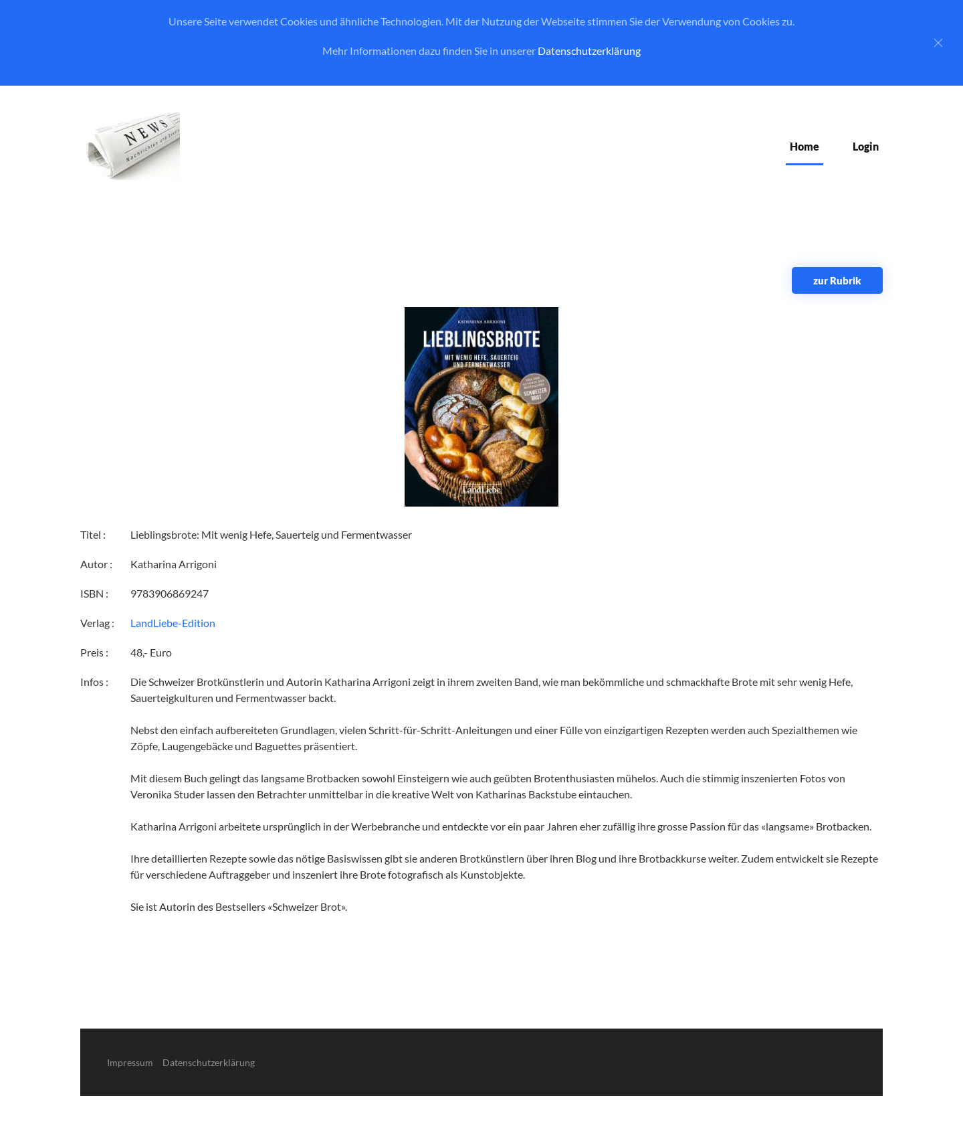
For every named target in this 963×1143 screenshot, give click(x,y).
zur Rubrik (837, 280)
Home (804, 146)
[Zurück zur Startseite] (130, 146)
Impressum (130, 1062)
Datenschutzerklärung (589, 50)
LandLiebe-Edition (172, 622)
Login (866, 146)
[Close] (938, 43)
